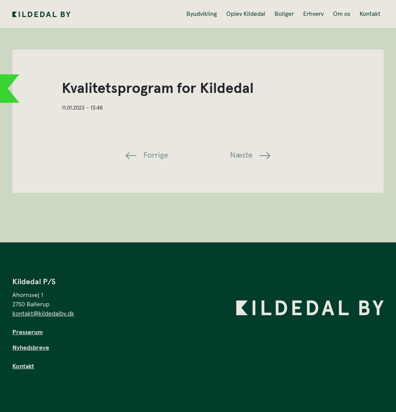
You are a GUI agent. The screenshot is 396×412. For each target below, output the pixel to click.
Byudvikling (201, 14)
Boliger (284, 14)
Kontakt (370, 14)
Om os (341, 14)
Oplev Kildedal (245, 14)
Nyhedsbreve (30, 348)
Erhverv (313, 14)
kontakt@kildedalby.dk (43, 314)
